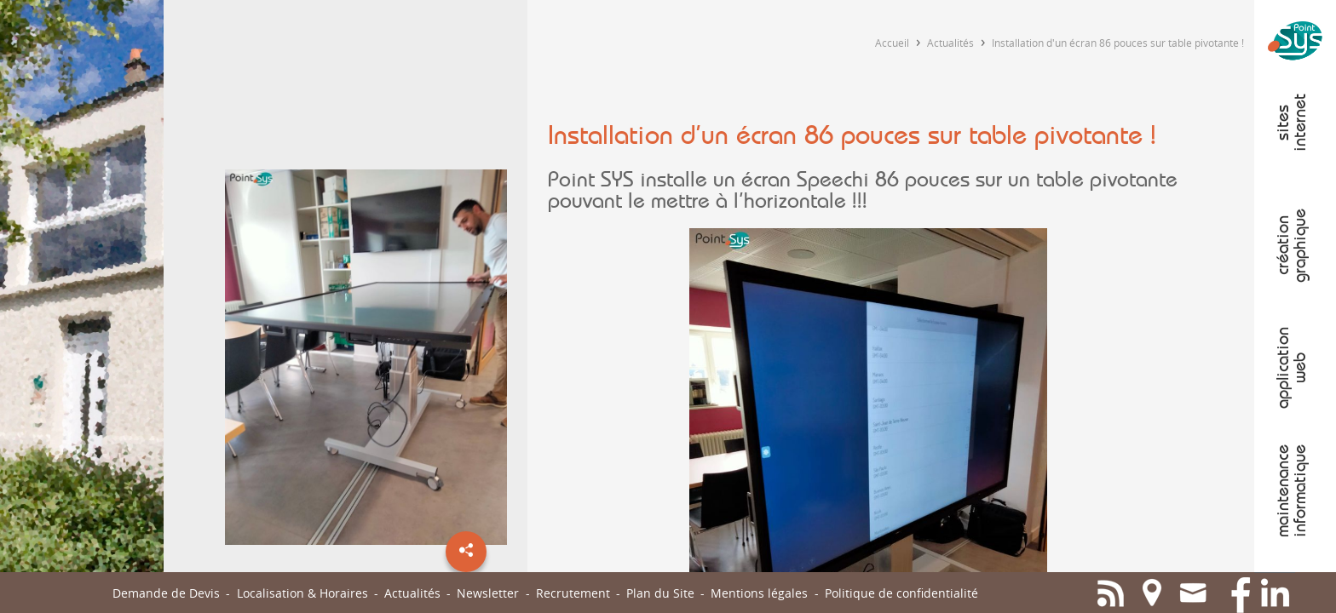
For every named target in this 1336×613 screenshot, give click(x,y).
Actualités (950, 42)
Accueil (892, 42)
